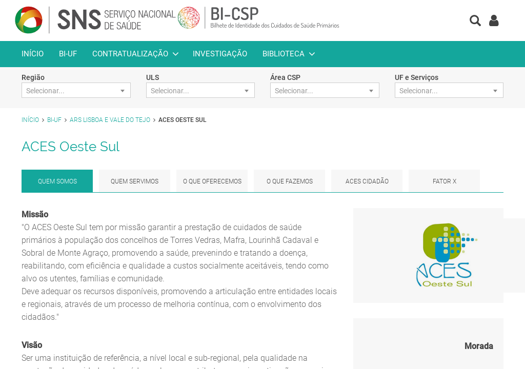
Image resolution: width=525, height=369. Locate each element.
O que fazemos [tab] (290, 181)
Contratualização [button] (130, 53)
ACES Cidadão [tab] (367, 181)
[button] (475, 21)
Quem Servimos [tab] (134, 181)
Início (33, 53)
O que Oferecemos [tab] (212, 181)
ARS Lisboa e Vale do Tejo (110, 120)
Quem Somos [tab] (57, 181)
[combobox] (76, 90)
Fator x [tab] (444, 181)
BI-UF (68, 53)
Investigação (220, 53)
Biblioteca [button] (283, 53)
